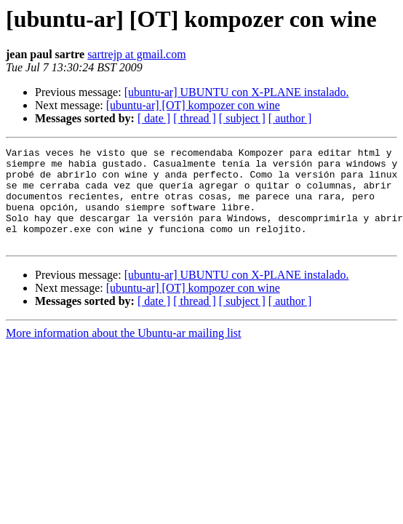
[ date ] (153, 118)
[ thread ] (194, 118)
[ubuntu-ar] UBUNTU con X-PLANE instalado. (236, 92)
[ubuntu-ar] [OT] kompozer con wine (193, 105)
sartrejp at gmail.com (136, 54)
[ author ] (290, 118)
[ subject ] (242, 118)
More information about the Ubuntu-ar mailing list (124, 352)
